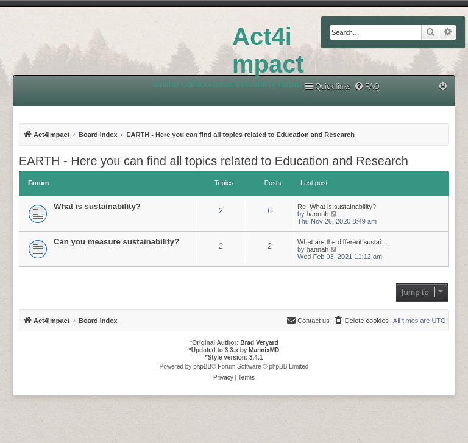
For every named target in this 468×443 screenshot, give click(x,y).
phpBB (202, 366)
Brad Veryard (259, 342)
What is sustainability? (97, 206)
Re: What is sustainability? (336, 206)
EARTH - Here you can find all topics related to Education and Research (213, 161)
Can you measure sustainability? (116, 241)
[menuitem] (367, 87)
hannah (318, 214)
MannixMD (264, 350)
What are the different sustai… (342, 242)
